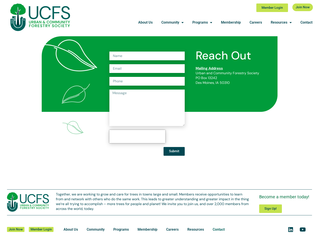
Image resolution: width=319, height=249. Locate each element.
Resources (281, 22)
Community (172, 22)
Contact (306, 22)
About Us (145, 22)
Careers (256, 22)
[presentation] (137, 136)
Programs (202, 22)
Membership (231, 22)
